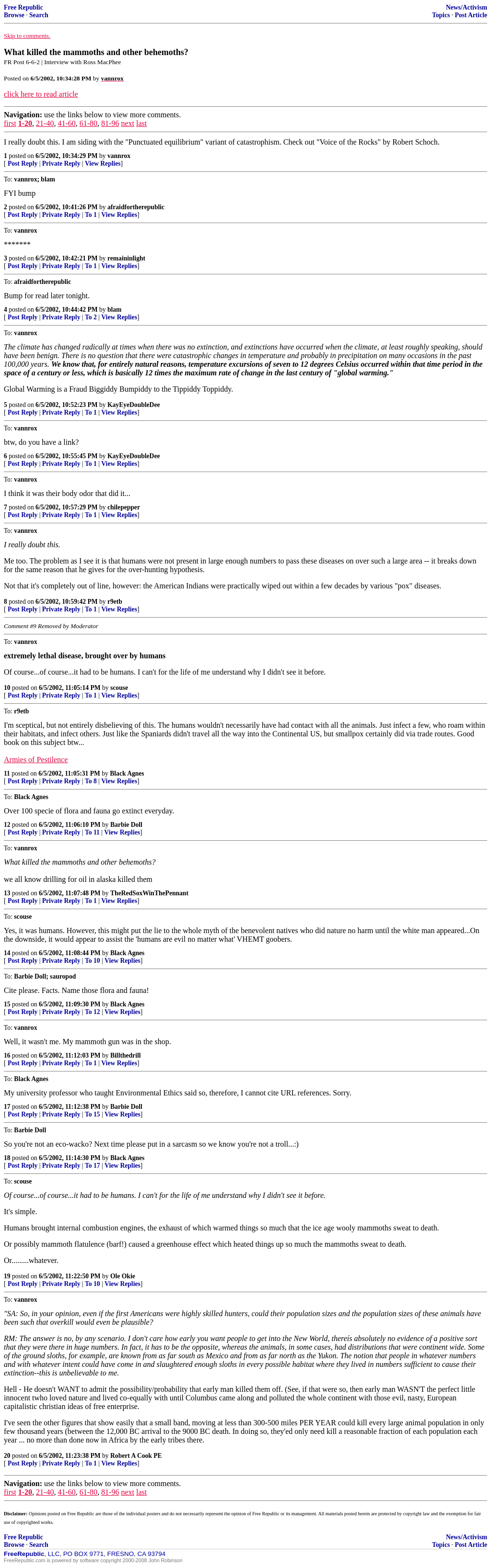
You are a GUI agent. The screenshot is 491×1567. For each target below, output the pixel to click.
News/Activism (466, 7)
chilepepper (123, 507)
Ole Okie (122, 1276)
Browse (14, 15)
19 (7, 1276)
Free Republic (23, 7)
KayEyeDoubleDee (133, 404)
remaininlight (126, 258)
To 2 (91, 317)
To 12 (92, 1011)
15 (7, 1004)
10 (7, 687)
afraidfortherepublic (135, 207)
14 (7, 953)
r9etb (114, 601)
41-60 (66, 123)
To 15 (92, 1114)
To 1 (91, 214)
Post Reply (22, 163)
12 (7, 824)
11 (7, 773)
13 (7, 893)
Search (38, 15)
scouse (119, 687)
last (141, 123)
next (127, 123)
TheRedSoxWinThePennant (149, 893)
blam (114, 309)
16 (7, 1055)
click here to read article (41, 94)
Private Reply (61, 163)
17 (7, 1106)
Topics (441, 15)
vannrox (118, 155)
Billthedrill (125, 1055)
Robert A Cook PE (136, 1455)
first (10, 123)
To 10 (92, 960)
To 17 (92, 1165)
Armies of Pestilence (36, 759)
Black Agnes (127, 773)
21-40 (45, 123)
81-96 (110, 123)
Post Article (471, 15)
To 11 (92, 832)
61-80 (88, 123)
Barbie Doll (126, 824)
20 (7, 1455)
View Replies (103, 163)
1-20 (25, 123)
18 (7, 1157)
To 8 (91, 781)
